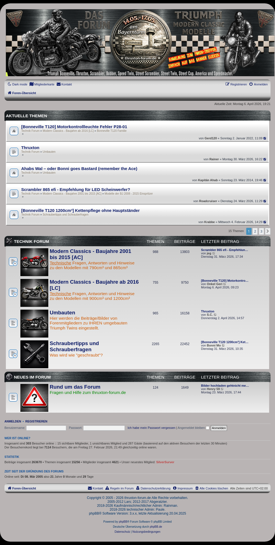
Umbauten (49, 151)
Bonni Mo (214, 345)
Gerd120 (211, 138)
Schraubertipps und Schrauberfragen (66, 214)
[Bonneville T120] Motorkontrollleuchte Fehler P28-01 (74, 126)
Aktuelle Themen (26, 115)
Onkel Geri (215, 284)
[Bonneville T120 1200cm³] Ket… (224, 342)
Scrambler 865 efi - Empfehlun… (224, 250)
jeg (209, 253)
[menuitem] (41, 84)
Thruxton (30, 147)
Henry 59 (213, 389)
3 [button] (261, 231)
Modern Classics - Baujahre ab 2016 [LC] (68, 130)
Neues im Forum (32, 377)
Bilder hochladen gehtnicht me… (225, 385)
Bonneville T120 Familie (112, 130)
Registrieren (36, 421)
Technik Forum (30, 130)
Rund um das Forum (75, 387)
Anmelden (12, 421)
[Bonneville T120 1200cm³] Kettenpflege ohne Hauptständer (80, 210)
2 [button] (255, 231)
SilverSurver (165, 462)
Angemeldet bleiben (193, 427)
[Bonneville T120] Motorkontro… (224, 280)
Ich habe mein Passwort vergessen (151, 427)
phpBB (123, 521)
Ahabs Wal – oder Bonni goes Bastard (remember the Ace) (79, 168)
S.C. (210, 314)
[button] (268, 231)
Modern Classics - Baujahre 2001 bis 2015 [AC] (72, 193)
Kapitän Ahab (208, 180)
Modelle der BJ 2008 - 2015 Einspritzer (129, 193)
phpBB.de (156, 526)
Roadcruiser (208, 201)
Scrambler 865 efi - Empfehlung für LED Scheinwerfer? (75, 189)
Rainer (214, 159)
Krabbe (209, 222)
